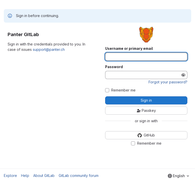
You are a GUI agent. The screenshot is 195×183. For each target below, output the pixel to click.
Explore (10, 175)
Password (114, 67)
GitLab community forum (79, 175)
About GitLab (44, 175)
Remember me (123, 90)
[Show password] (183, 75)
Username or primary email (129, 49)
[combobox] (178, 176)
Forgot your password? (168, 82)
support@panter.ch (49, 49)
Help (25, 175)
